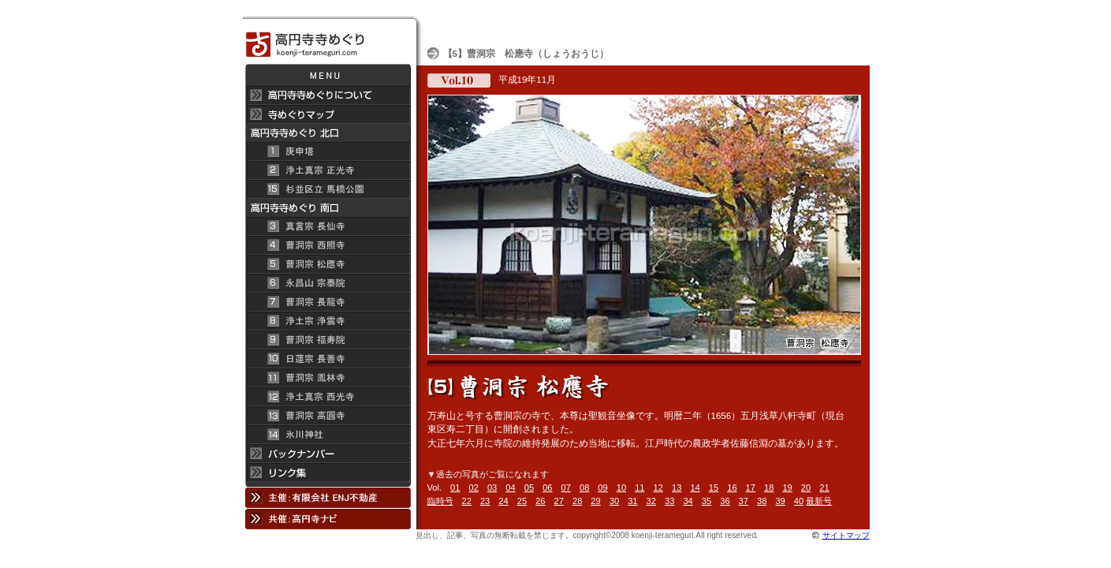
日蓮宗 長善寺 (327, 358)
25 (522, 501)
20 (806, 487)
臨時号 (440, 501)
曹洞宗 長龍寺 (327, 302)
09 (602, 487)
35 (706, 501)
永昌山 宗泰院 (327, 283)
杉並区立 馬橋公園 (327, 189)
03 (492, 487)
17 (750, 487)
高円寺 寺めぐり (327, 40)
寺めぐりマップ (327, 114)
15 (713, 487)
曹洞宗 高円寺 (327, 415)
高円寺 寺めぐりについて (327, 95)
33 (669, 501)
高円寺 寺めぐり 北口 (327, 133)
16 (731, 487)
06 (547, 487)
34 (687, 501)
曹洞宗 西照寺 (327, 245)
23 (485, 501)
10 (621, 487)
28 (577, 501)
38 (761, 501)
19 (787, 487)
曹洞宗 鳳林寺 (327, 377)
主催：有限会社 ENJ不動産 (327, 497)
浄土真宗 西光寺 (327, 396)
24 (503, 501)
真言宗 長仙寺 (327, 226)
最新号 (819, 501)
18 (769, 487)
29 (595, 501)
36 (724, 501)
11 (639, 487)
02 (474, 487)
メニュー (327, 75)
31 (632, 501)
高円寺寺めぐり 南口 (327, 208)
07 (566, 487)
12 (658, 487)
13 (676, 487)
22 (467, 501)
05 (529, 487)
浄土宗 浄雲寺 (327, 321)
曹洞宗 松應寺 (327, 264)
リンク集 (327, 475)
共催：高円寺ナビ (327, 518)
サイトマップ (846, 535)
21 (824, 487)
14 (694, 487)
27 (559, 501)
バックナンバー (327, 453)
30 (614, 501)
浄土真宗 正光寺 (327, 170)
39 (780, 501)
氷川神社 (327, 434)
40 (798, 501)
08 (584, 487)
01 (455, 487)
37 (743, 501)
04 (510, 487)
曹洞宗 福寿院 (327, 340)
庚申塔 (327, 151)
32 (651, 501)
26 (540, 501)
